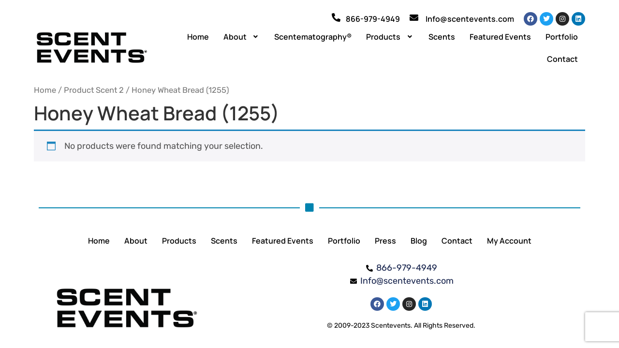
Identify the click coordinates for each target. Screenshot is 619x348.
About (241, 36)
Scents (441, 36)
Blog (419, 240)
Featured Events (500, 36)
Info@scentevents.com (470, 19)
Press (385, 240)
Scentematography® (313, 36)
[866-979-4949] (336, 17)
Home (198, 36)
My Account (509, 240)
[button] (241, 37)
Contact (562, 59)
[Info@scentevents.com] (414, 17)
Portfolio (561, 36)
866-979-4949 (373, 19)
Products (390, 36)
